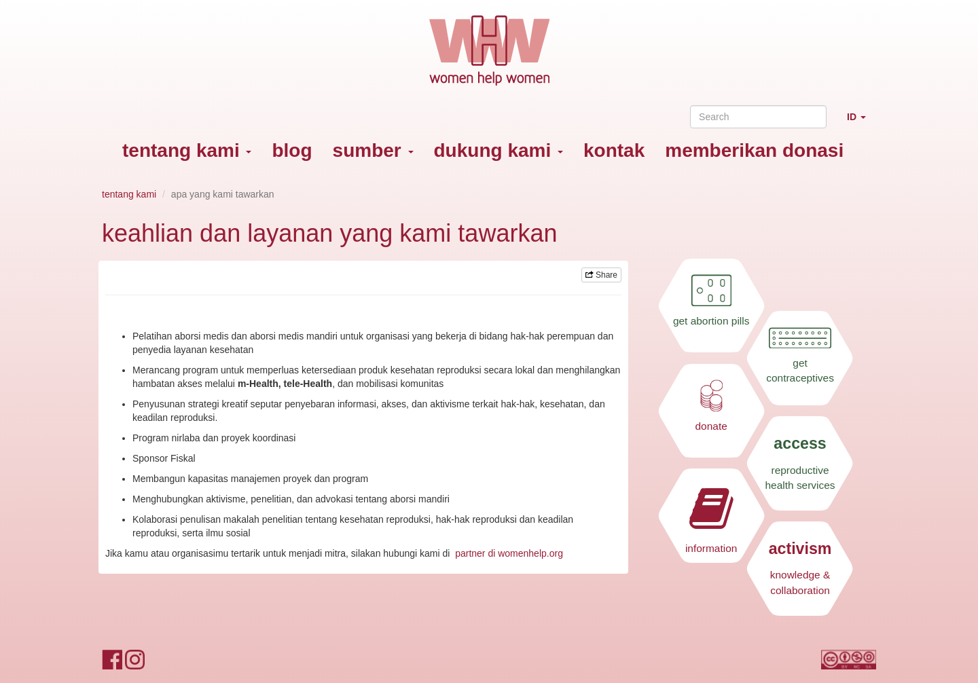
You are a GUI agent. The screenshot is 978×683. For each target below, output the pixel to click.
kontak (614, 150)
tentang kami (186, 150)
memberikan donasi (754, 150)
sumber (373, 150)
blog (292, 150)
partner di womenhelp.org (509, 553)
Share (601, 275)
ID (861, 122)
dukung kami (498, 150)
